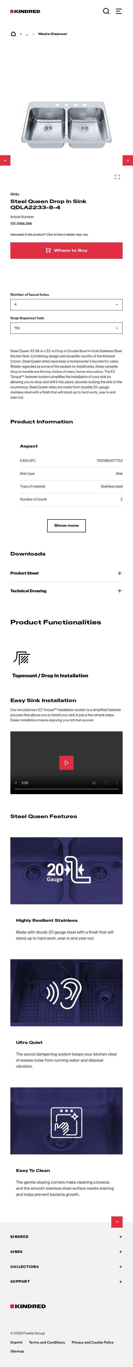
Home (13, 34)
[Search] (106, 11)
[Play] (66, 763)
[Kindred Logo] (25, 11)
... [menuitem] (27, 34)
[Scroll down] (128, 160)
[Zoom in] (66, 125)
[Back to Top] (117, 1222)
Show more (66, 525)
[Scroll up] (5, 160)
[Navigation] (119, 11)
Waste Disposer (52, 34)
